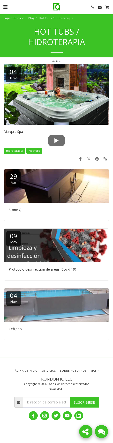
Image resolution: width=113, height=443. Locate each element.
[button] (5, 7)
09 (13, 238)
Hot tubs (34, 150)
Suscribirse (84, 402)
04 (13, 297)
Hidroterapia (14, 150)
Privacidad (55, 389)
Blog (31, 18)
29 (13, 178)
